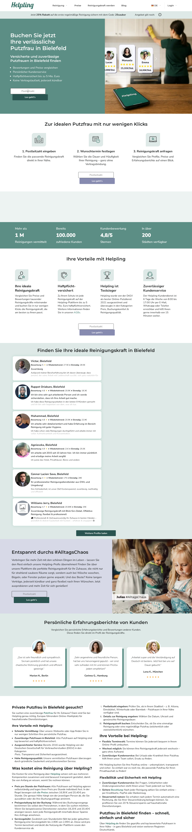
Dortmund (119, 798)
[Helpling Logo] (22, 5)
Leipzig (118, 794)
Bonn (157, 794)
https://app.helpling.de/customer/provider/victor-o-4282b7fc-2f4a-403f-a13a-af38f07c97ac (59, 363)
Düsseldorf (80, 812)
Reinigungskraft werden (101, 5)
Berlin (77, 791)
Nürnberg (159, 791)
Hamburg (79, 802)
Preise (77, 5)
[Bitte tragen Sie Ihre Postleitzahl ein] (27, 91)
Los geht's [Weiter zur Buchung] (65, 91)
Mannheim (119, 812)
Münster (158, 809)
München (79, 798)
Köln (76, 805)
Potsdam (79, 794)
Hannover (119, 802)
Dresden (118, 805)
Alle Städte (78, 819)
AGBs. (77, 300)
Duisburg (159, 798)
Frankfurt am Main (84, 809)
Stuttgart (119, 791)
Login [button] (171, 5)
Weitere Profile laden (96, 431)
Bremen (118, 809)
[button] (156, 5)
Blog (123, 5)
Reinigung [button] (58, 5)
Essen (157, 805)
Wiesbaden (160, 802)
